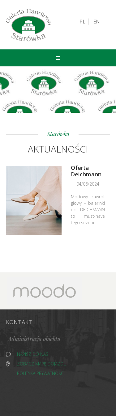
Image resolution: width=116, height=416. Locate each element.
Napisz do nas (32, 355)
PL (82, 21)
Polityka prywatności (41, 374)
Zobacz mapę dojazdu (42, 365)
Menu (58, 57)
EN (96, 21)
